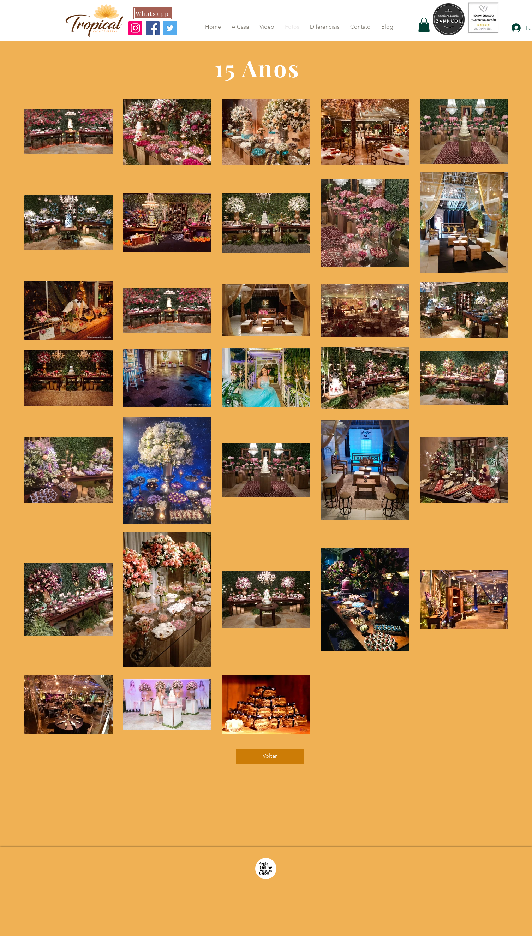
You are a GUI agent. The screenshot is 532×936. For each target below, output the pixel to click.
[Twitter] (170, 28)
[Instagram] (135, 28)
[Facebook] (153, 28)
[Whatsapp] (152, 13)
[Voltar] (270, 756)
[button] (424, 25)
